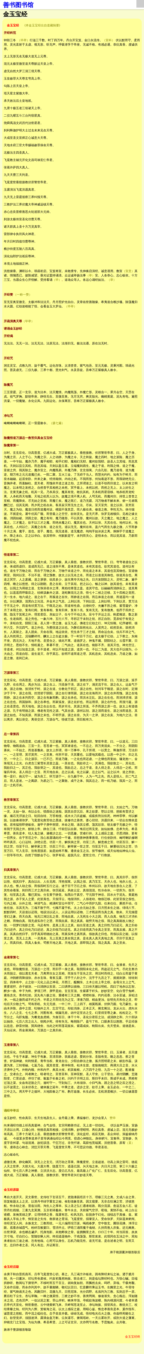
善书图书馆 (18, 5)
